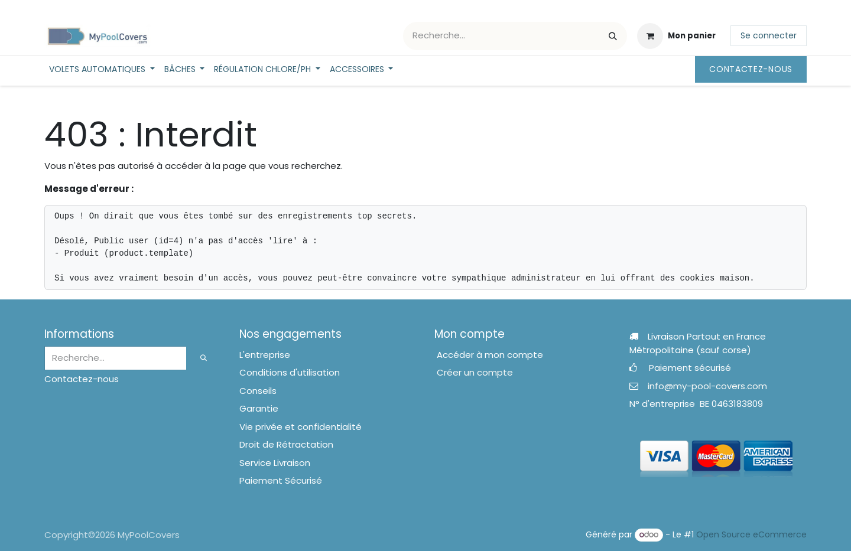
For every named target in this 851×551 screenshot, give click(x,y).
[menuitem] (102, 69)
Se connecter (768, 35)
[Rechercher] (613, 36)
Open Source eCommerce (751, 534)
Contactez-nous (750, 69)
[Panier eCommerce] (676, 36)
